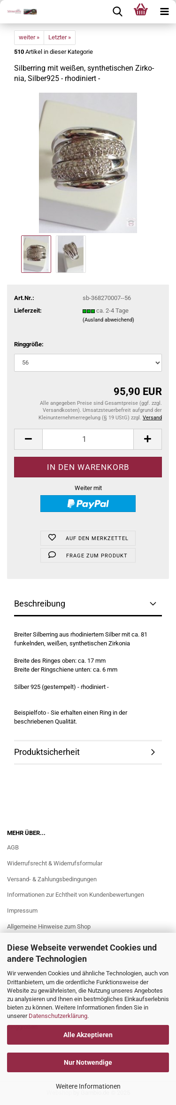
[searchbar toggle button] (117, 11)
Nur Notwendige (88, 1062)
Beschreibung (39, 603)
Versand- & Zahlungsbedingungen (52, 879)
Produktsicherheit (47, 752)
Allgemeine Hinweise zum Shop (49, 926)
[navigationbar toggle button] (164, 11)
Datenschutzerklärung (58, 1015)
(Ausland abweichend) (108, 320)
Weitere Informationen (88, 1086)
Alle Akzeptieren (88, 1035)
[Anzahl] (88, 439)
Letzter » (59, 37)
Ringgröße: (29, 344)
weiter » (29, 37)
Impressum (22, 910)
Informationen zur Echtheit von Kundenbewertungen (75, 894)
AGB (13, 847)
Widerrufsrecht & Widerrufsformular (54, 863)
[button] (28, 439)
